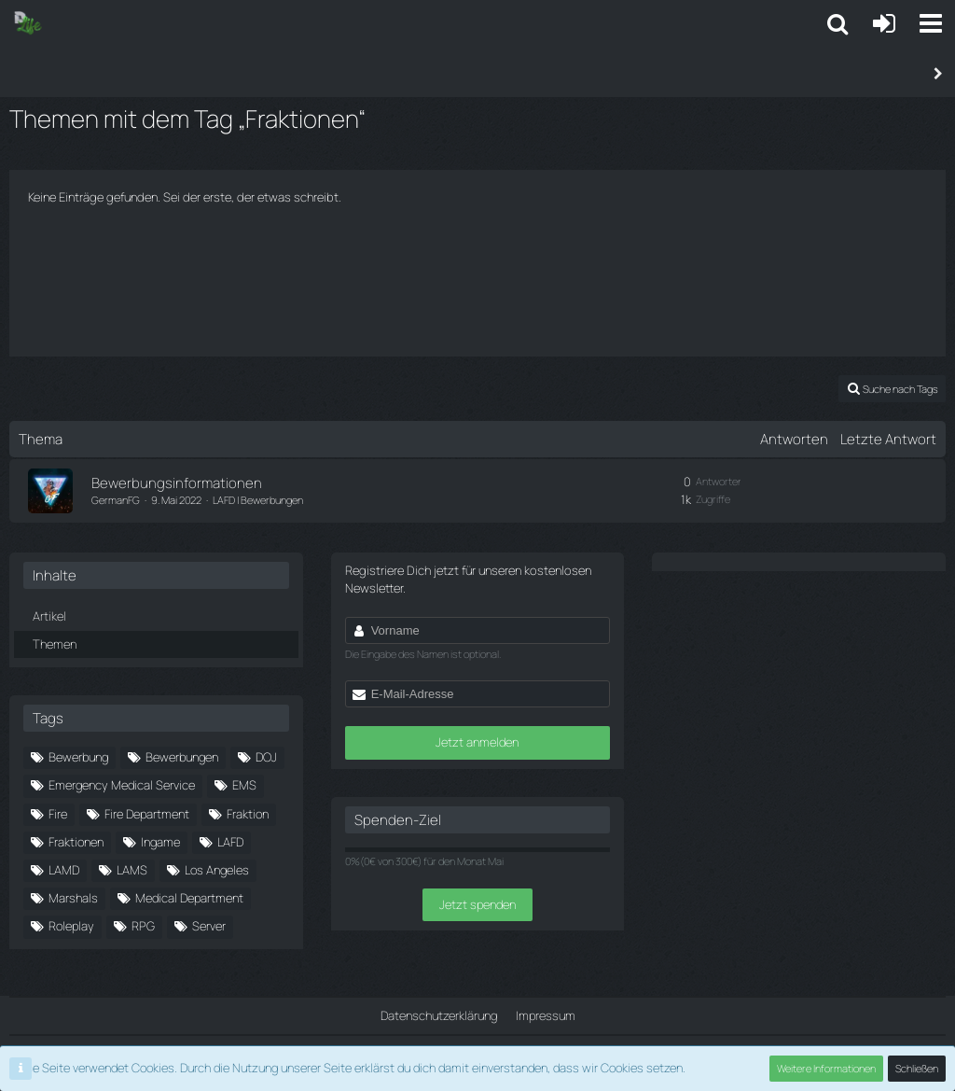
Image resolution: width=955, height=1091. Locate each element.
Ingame (160, 841)
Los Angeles (217, 869)
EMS (244, 784)
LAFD (230, 841)
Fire (57, 812)
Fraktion (248, 812)
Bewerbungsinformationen (176, 483)
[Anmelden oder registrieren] (884, 23)
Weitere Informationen (826, 1068)
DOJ (266, 756)
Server (209, 925)
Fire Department (146, 812)
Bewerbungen (181, 756)
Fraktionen (76, 841)
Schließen (916, 1068)
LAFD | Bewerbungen (258, 500)
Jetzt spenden (477, 904)
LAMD (63, 869)
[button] (930, 23)
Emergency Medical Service (121, 784)
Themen (54, 643)
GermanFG (115, 500)
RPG (143, 925)
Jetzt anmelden (477, 742)
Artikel (49, 616)
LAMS (132, 869)
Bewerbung (78, 756)
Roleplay (71, 925)
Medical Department (189, 897)
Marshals (73, 897)
